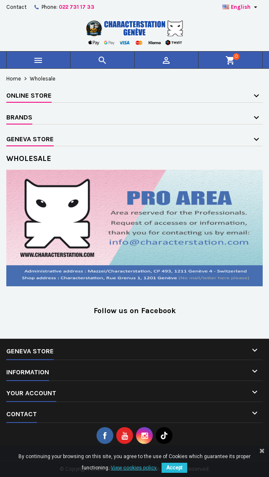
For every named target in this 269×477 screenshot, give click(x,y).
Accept (174, 468)
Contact (16, 7)
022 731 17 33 (76, 7)
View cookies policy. (134, 468)
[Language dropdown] (240, 7)
